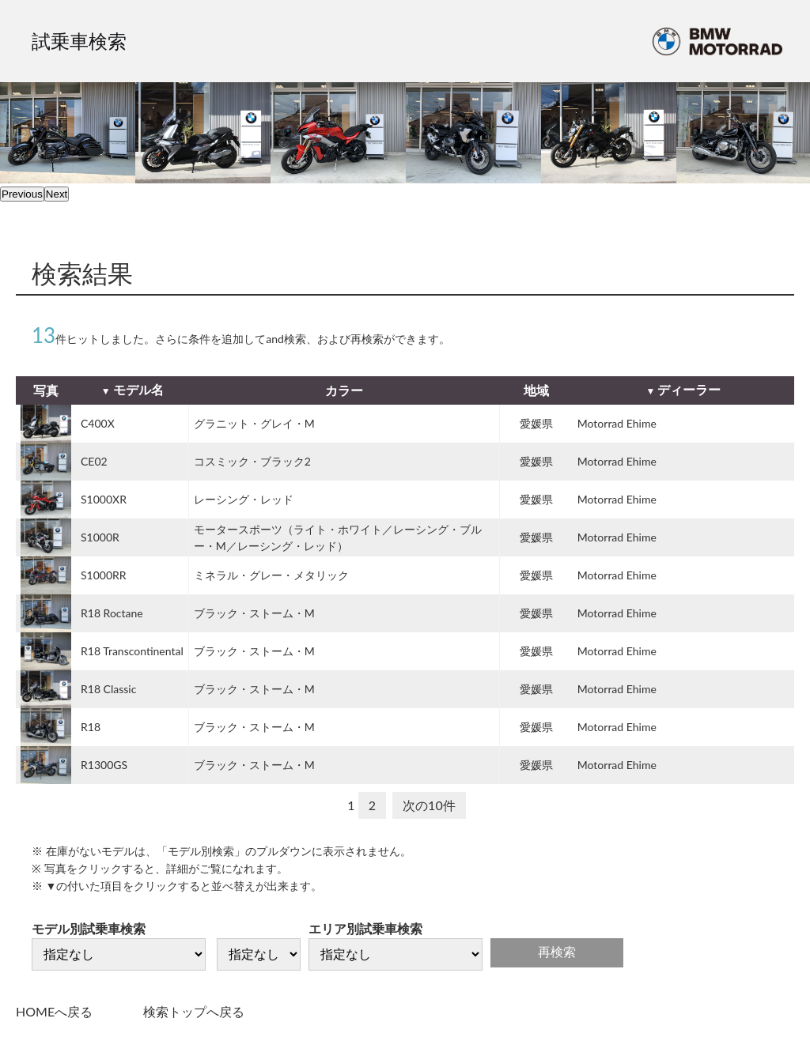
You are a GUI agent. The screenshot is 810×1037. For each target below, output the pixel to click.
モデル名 (138, 389)
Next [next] (56, 194)
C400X (98, 423)
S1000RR (104, 575)
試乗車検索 (79, 40)
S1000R (100, 537)
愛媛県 (536, 423)
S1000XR (104, 499)
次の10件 (429, 805)
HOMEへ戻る (54, 1011)
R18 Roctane (112, 613)
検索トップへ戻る (193, 1011)
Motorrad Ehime (617, 423)
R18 (90, 726)
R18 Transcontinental (132, 651)
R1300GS (104, 764)
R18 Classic (108, 689)
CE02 (94, 461)
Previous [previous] (22, 194)
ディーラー (689, 389)
